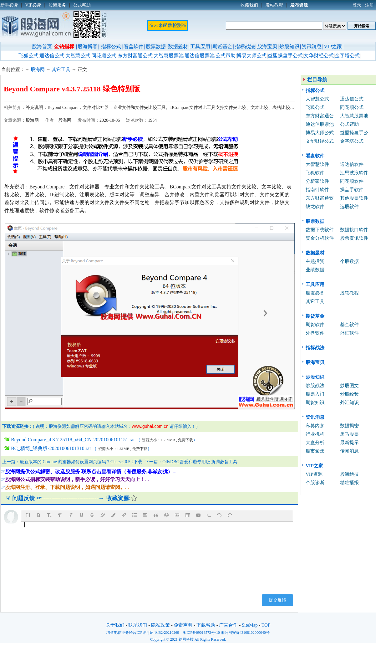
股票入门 (315, 394)
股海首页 (42, 46)
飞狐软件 (315, 172)
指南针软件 (317, 189)
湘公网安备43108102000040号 (245, 632)
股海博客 (88, 46)
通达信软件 (351, 164)
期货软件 (315, 324)
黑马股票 (349, 434)
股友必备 (315, 292)
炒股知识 (289, 46)
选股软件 (349, 206)
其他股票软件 (354, 198)
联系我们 (137, 625)
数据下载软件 (320, 229)
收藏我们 (249, 5)
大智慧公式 (77, 55)
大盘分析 (315, 442)
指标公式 (111, 46)
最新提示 (349, 442)
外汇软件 (349, 333)
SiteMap (250, 625)
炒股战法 (315, 385)
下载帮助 (205, 625)
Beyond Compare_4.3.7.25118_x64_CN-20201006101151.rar (73, 439)
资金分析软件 (320, 238)
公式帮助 (226, 55)
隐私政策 (160, 625)
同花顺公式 (103, 55)
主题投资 (315, 261)
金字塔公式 (347, 55)
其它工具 (61, 69)
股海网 (38, 69)
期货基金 (222, 46)
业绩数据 (315, 269)
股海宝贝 (267, 46)
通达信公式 (51, 55)
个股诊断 (315, 482)
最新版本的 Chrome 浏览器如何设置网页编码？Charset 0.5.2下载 (81, 461)
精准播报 (349, 482)
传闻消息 (349, 451)
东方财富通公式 (135, 55)
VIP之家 (333, 46)
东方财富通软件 (320, 199)
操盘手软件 (351, 189)
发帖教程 (274, 5)
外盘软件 (315, 333)
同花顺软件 (351, 181)
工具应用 (200, 46)
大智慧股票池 (169, 55)
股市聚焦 (315, 451)
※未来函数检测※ (167, 25)
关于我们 (115, 625)
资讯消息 (312, 46)
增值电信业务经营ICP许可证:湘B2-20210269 (142, 632)
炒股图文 (349, 385)
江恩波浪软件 (354, 172)
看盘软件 (134, 46)
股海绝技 (349, 474)
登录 (357, 5)
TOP (266, 625)
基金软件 (349, 324)
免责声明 (183, 625)
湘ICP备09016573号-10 (201, 632)
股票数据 (156, 46)
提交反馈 (277, 599)
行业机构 (315, 434)
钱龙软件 (315, 206)
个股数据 (349, 261)
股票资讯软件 (354, 238)
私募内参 (315, 425)
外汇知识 (349, 402)
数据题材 (178, 46)
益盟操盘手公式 (285, 55)
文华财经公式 (319, 55)
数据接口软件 (354, 229)
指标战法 (245, 46)
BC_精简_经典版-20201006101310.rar (51, 448)
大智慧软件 (317, 164)
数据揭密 (349, 425)
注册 (369, 5)
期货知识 (315, 402)
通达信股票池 (200, 55)
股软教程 (349, 292)
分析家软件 (317, 181)
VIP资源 (314, 474)
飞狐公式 (28, 55)
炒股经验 (349, 394)
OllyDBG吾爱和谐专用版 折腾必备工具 (199, 461)
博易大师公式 (251, 55)
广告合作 (228, 625)
